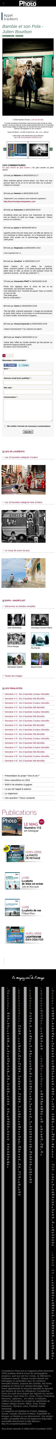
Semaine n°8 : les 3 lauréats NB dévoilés (23, 760)
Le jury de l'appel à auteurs (16, 789)
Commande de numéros (53, 1290)
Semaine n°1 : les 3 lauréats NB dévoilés (23, 698)
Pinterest (19, 1157)
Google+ (19, 1138)
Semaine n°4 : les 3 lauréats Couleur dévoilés (25, 720)
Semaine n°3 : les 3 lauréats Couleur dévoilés (25, 712)
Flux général (53, 1013)
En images (30, 1085)
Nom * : (7, 369)
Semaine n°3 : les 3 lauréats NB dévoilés (23, 716)
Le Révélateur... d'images (53, 1056)
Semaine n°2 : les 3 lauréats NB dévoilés (23, 707)
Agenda (30, 1154)
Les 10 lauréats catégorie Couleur (20, 457)
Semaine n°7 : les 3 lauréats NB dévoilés (23, 752)
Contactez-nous (8, 1138)
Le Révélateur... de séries (53, 1084)
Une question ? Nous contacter (18, 798)
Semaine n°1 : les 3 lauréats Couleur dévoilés (25, 694)
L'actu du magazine (53, 1031)
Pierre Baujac (13, 646)
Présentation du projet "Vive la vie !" (21, 775)
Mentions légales (8, 1158)
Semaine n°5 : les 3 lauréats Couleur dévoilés (25, 729)
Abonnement (53, 1311)
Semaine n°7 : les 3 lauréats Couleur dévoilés (25, 747)
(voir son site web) (37, 120)
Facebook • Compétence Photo (19, 1043)
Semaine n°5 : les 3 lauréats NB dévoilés (23, 734)
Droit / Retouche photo (53, 1345)
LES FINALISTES (12, 688)
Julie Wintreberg (14, 628)
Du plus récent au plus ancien (16, 167)
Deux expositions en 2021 (16, 780)
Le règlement (10, 793)
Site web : (8, 388)
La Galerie (30, 1096)
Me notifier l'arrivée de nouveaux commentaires (28, 426)
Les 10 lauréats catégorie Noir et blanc (22, 502)
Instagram (19, 1126)
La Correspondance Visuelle (30, 1135)
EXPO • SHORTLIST (13, 600)
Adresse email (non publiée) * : (18, 378)
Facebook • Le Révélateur (19, 1077)
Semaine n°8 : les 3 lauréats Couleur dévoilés (25, 756)
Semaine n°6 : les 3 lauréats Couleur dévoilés (25, 738)
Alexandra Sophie (15, 667)
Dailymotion (19, 1188)
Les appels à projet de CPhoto (30, 1062)
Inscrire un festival (53, 1209)
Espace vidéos (30, 1175)
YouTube (19, 1176)
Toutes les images (12, 676)
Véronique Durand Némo (41, 628)
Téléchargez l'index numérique (8, 1077)
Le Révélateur (30, 1111)
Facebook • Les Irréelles (19, 1106)
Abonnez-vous (8, 1019)
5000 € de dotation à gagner (17, 784)
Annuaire (30, 1163)
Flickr (19, 1167)
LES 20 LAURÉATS (13, 451)
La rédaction (53, 1325)
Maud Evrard (36, 667)
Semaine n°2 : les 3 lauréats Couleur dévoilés (25, 703)
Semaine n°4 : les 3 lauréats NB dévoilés (23, 725)
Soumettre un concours (53, 1233)
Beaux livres (53, 1125)
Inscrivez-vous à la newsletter (8, 1111)
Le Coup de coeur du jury (16, 550)
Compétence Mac (42, 1038)
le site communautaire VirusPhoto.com (29, 137)
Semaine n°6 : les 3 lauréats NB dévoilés (23, 743)
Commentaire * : (11, 397)
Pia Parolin (35, 648)
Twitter (19, 1147)
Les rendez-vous (53, 1108)
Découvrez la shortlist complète (18, 606)
